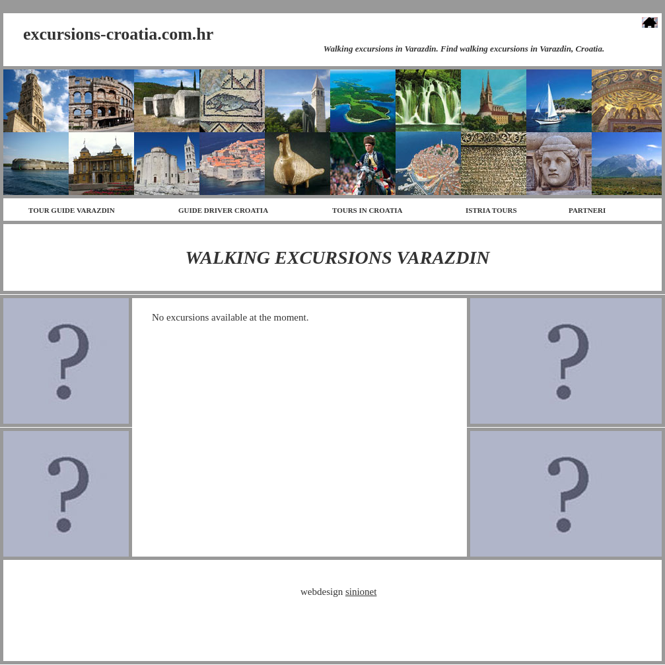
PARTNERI (587, 210)
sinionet (361, 591)
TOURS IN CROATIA (367, 210)
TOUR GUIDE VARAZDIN (71, 210)
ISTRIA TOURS (491, 210)
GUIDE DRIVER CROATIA (223, 210)
